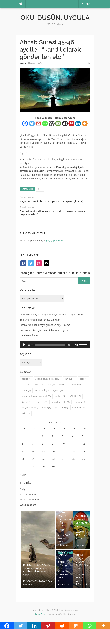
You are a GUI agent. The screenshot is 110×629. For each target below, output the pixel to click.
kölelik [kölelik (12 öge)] (75, 396)
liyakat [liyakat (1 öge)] (26, 401)
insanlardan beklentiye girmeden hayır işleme (45, 325)
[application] (55, 344)
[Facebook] (25, 123)
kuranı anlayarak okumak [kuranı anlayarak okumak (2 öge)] (36, 396)
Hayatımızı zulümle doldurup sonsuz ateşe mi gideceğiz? (53, 201)
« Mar (23, 474)
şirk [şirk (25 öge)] (26, 413)
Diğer (40, 189)
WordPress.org (28, 504)
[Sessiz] (76, 344)
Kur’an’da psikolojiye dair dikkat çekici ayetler (44, 330)
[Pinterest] (71, 123)
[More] (85, 123)
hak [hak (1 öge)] (51, 384)
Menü (29, 3)
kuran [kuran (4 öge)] (26, 390)
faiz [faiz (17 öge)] (25, 384)
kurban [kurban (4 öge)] (60, 396)
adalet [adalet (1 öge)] (26, 378)
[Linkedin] (78, 123)
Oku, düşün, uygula (55, 17)
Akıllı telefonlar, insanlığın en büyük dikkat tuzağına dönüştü (53, 314)
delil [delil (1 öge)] (83, 378)
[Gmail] (38, 123)
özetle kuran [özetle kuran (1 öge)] (80, 407)
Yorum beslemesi (29, 499)
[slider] (50, 345)
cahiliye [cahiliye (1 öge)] (69, 378)
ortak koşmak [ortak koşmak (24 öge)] (60, 401)
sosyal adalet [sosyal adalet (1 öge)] (30, 407)
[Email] (58, 123)
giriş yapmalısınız (55, 240)
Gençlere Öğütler (29, 335)
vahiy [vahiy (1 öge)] (46, 407)
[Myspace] (65, 123)
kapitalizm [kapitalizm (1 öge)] (78, 384)
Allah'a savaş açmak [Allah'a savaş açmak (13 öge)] (47, 378)
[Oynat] (24, 344)
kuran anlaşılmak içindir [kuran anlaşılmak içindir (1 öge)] (49, 390)
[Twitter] (32, 123)
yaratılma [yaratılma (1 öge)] (61, 407)
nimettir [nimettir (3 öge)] (41, 401)
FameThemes (41, 614)
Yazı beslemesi (28, 494)
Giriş (22, 489)
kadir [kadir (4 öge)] (63, 384)
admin (23, 63)
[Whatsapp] (45, 123)
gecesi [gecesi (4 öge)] (38, 384)
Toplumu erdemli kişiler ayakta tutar (40, 319)
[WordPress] (52, 123)
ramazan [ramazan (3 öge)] (80, 401)
